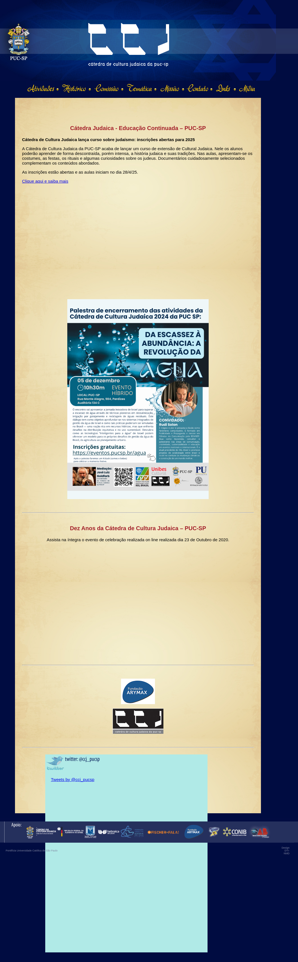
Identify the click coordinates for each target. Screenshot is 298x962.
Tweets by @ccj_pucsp (72, 779)
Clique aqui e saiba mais (45, 181)
